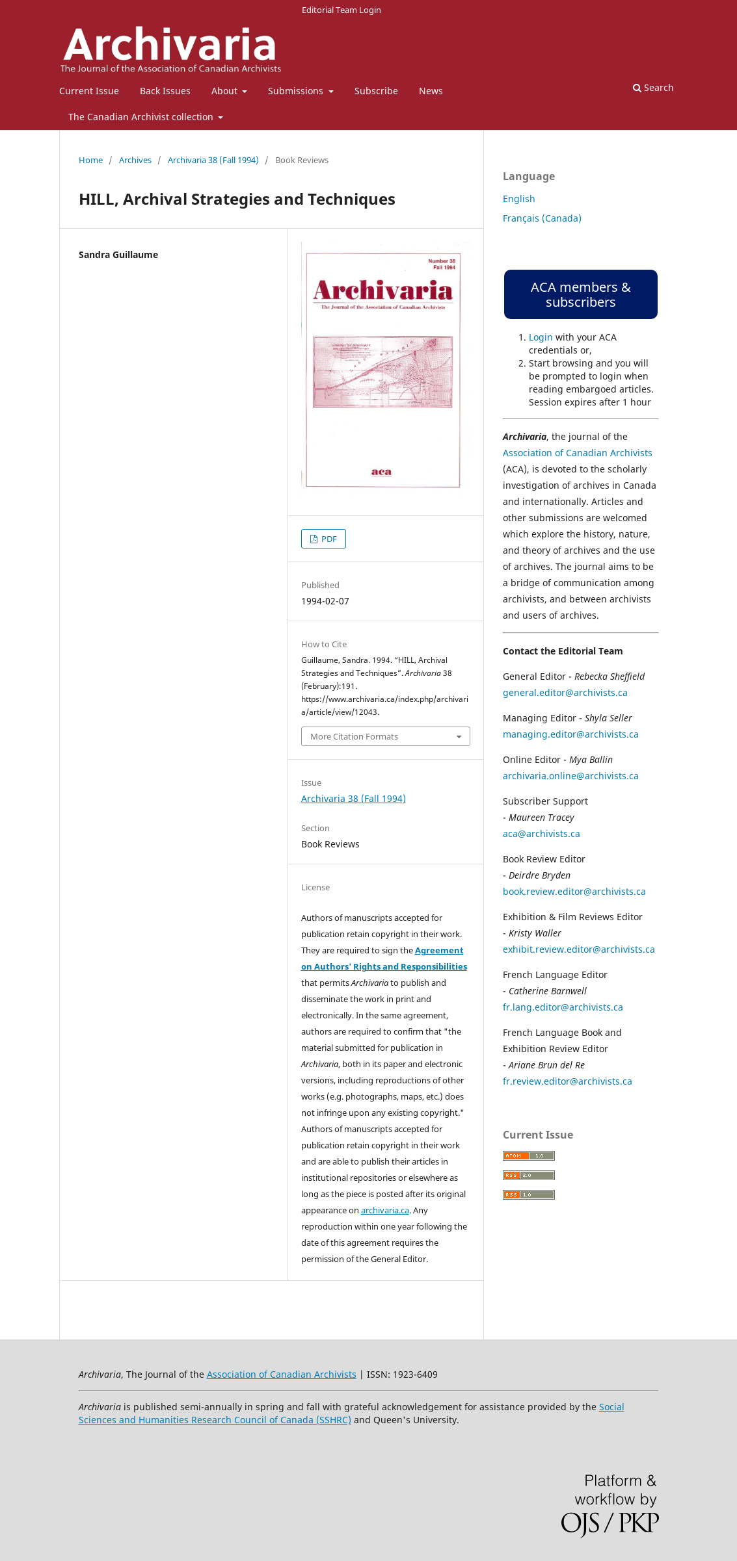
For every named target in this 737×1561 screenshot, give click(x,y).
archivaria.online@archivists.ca (571, 775)
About (225, 90)
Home (91, 160)
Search (653, 87)
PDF (328, 539)
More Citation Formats (354, 736)
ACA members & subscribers (581, 294)
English (519, 198)
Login (541, 337)
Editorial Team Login (341, 10)
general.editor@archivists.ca (565, 692)
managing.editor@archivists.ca (571, 734)
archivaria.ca (385, 1210)
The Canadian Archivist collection (142, 116)
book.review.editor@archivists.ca (574, 891)
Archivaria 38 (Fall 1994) (213, 160)
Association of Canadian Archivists (577, 452)
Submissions (297, 90)
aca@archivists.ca (541, 833)
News (431, 90)
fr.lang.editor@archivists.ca (563, 1007)
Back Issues (165, 90)
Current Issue (89, 90)
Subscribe (376, 90)
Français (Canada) (542, 218)
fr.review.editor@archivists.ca (567, 1081)
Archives (135, 160)
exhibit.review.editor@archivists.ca (579, 949)
